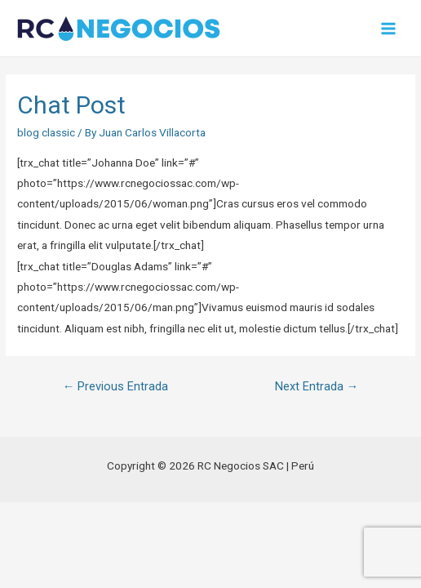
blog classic (46, 132)
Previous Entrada (116, 386)
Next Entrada (317, 386)
